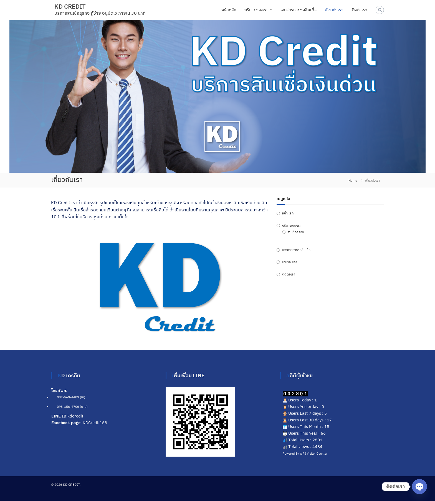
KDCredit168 (95, 422)
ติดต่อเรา (359, 9)
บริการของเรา (256, 9)
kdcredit (75, 416)
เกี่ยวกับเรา (334, 9)
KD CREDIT (70, 6)
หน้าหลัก (228, 9)
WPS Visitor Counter (313, 453)
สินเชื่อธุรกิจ (296, 232)
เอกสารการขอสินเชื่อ (298, 9)
